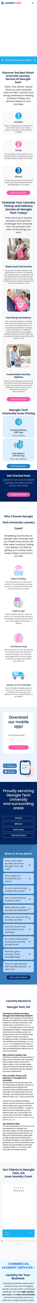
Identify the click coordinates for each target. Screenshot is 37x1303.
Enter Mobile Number (16, 735)
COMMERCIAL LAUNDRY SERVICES (17, 1266)
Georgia (19, 1147)
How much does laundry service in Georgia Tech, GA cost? (14, 864)
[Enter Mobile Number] (18, 740)
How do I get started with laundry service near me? (16, 966)
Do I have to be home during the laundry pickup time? (16, 942)
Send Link (18, 747)
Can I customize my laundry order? (15, 899)
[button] (18, 865)
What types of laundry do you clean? (13, 878)
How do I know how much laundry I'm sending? (15, 929)
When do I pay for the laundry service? (16, 918)
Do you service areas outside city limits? (16, 889)
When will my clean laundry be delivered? (16, 909)
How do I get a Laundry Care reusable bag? (12, 954)
